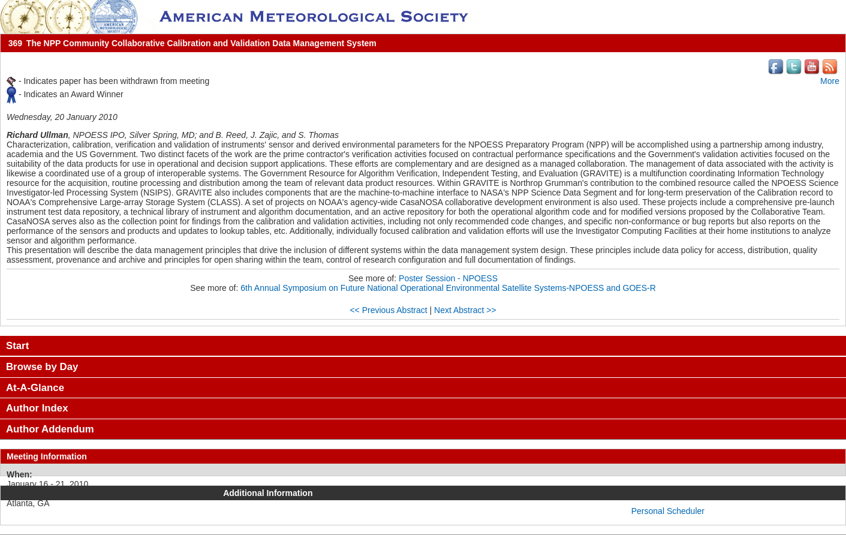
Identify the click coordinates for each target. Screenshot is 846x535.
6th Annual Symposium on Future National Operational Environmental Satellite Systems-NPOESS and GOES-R (448, 288)
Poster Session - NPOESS (448, 278)
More (829, 81)
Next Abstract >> (465, 310)
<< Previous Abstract (388, 310)
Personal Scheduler (668, 511)
